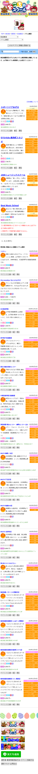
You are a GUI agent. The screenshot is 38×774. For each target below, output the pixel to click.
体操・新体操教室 (32, 110)
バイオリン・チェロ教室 (31, 147)
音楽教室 (20, 34)
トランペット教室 (32, 384)
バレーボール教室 (32, 119)
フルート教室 (31, 150)
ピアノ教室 (31, 141)
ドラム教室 (33, 255)
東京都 (7, 34)
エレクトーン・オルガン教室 (30, 344)
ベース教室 (31, 145)
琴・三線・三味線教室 (32, 569)
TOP (2, 34)
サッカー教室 (32, 112)
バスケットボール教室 (32, 117)
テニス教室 (31, 114)
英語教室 (34, 437)
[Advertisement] (19, 81)
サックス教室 (31, 152)
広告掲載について (32, 102)
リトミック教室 (31, 139)
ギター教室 (31, 143)
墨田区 (13, 34)
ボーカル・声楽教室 (32, 185)
